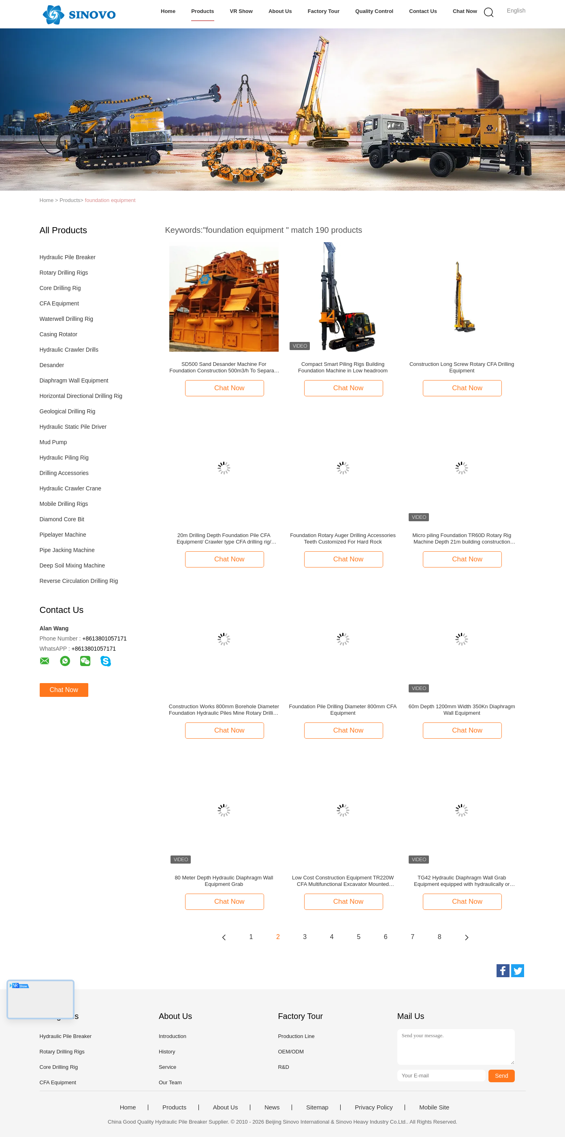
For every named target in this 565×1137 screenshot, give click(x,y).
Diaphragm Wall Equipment (74, 380)
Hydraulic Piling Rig (64, 457)
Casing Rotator (58, 334)
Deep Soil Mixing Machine (72, 565)
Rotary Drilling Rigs (64, 272)
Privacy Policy (373, 1107)
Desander (52, 365)
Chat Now (465, 11)
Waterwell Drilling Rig (67, 319)
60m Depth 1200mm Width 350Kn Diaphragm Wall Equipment (462, 709)
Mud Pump (53, 442)
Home (168, 11)
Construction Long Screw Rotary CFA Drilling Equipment (461, 367)
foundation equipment (110, 200)
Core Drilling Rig (60, 288)
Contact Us (423, 11)
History (167, 1052)
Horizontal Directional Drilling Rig (81, 396)
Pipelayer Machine (63, 534)
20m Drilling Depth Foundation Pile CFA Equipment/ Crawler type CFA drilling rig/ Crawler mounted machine (224, 538)
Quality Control (374, 11)
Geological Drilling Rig (68, 411)
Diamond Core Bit (62, 519)
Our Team (170, 1082)
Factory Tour (324, 11)
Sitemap (317, 1107)
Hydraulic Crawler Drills (69, 349)
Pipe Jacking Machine (67, 550)
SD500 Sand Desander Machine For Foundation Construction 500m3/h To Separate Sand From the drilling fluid (223, 367)
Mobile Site (434, 1107)
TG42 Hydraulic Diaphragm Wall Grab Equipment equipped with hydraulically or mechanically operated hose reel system (462, 881)
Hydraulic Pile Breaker (68, 257)
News (272, 1107)
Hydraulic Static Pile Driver (73, 426)
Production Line (296, 1036)
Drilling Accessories (64, 473)
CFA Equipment (59, 303)
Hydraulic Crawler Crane (71, 488)
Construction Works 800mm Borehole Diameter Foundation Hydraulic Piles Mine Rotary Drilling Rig (224, 709)
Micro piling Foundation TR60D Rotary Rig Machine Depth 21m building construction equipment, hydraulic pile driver (461, 538)
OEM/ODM (291, 1052)
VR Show (241, 11)
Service (167, 1067)
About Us (280, 11)
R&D (283, 1067)
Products (202, 11)
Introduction (172, 1036)
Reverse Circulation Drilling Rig (79, 581)
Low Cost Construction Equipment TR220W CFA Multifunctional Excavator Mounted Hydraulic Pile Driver (343, 881)
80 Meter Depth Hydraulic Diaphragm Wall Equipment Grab (224, 881)
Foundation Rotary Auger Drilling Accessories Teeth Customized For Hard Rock (343, 538)
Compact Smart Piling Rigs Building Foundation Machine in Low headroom (343, 367)
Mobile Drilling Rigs (64, 504)
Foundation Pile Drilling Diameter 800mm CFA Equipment (343, 709)
